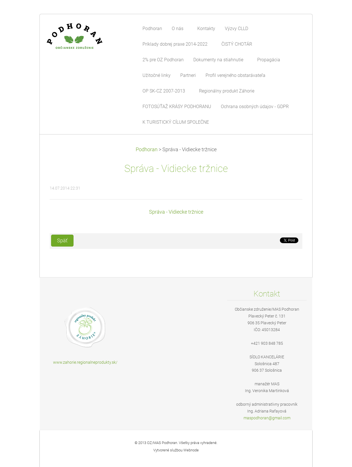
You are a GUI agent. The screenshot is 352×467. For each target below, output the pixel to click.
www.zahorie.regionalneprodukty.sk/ (85, 362)
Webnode (191, 450)
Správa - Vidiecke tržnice (176, 212)
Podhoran (147, 149)
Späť (62, 240)
